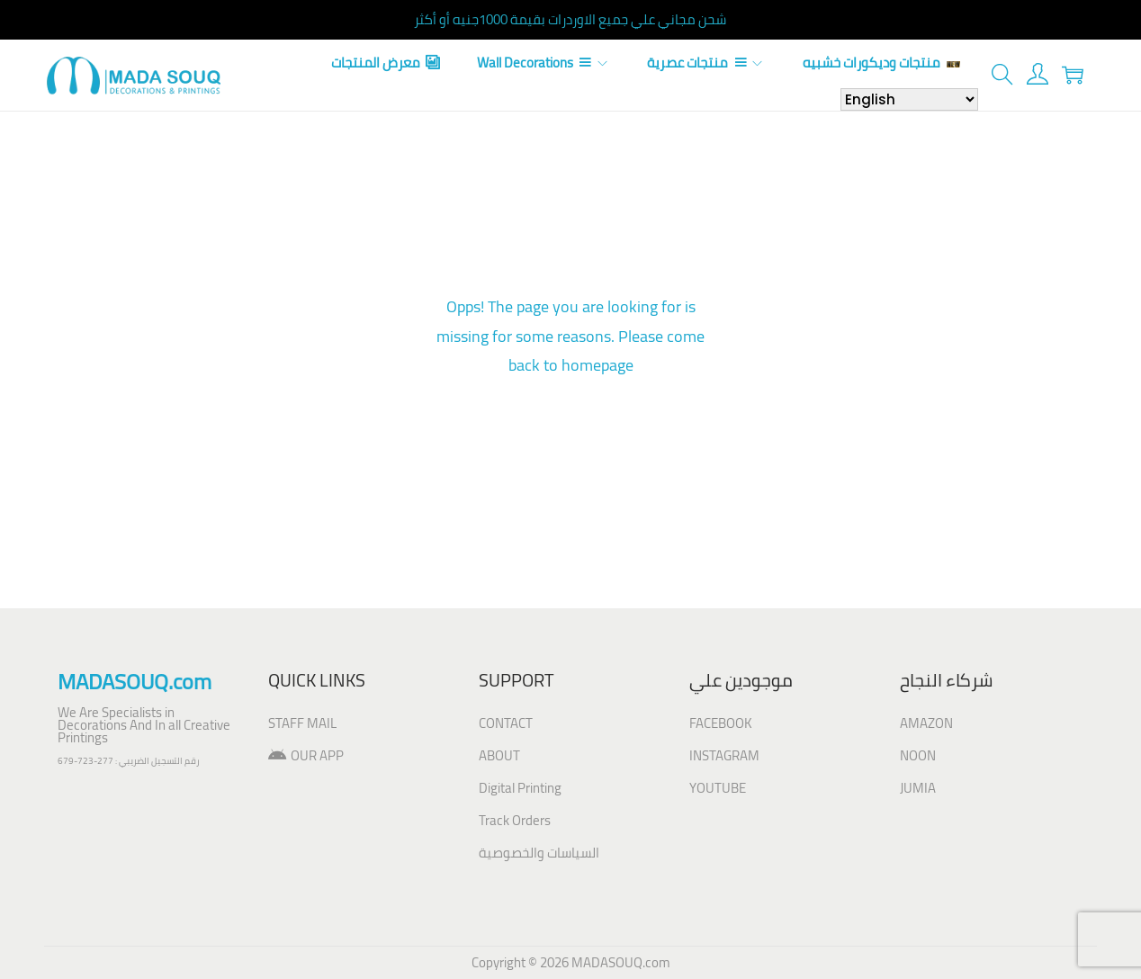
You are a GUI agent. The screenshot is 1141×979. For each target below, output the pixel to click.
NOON (918, 755)
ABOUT (499, 755)
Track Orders (515, 820)
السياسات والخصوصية (539, 853)
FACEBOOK (720, 723)
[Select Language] (909, 99)
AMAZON (926, 723)
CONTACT (506, 723)
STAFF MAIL (302, 723)
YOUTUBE (717, 788)
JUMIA (918, 788)
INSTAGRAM (724, 755)
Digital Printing (520, 788)
